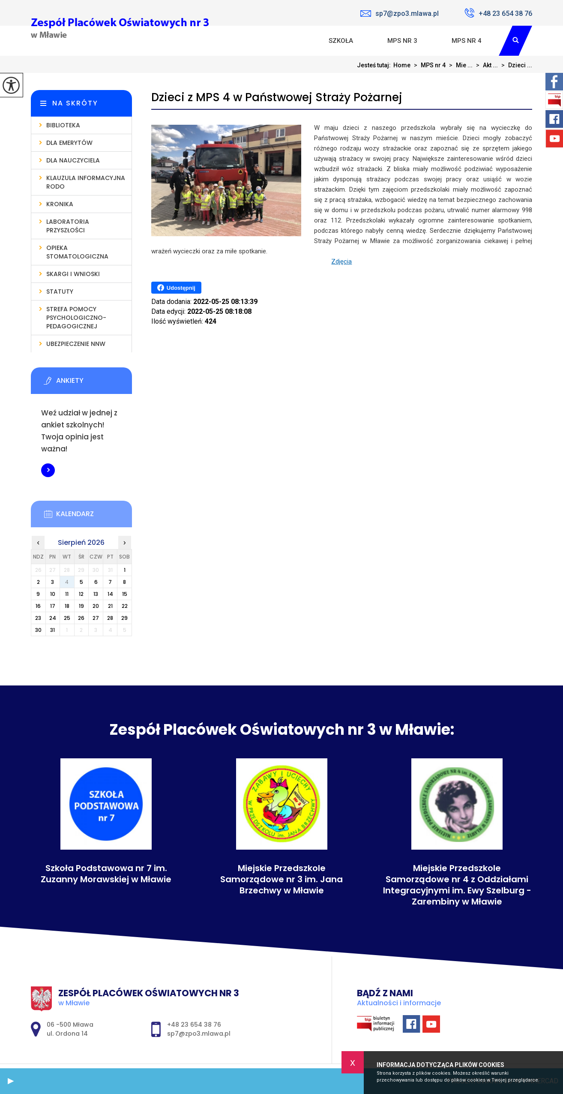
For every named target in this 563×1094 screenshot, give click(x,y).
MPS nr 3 (402, 41)
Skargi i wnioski (73, 274)
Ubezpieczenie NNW (75, 344)
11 (67, 594)
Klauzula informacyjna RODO (85, 182)
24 (52, 618)
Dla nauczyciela (73, 160)
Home (401, 65)
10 (52, 594)
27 (96, 618)
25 (67, 618)
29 (124, 618)
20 (96, 606)
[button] (10, 1081)
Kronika (59, 204)
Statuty (59, 291)
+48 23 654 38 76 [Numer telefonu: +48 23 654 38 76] (194, 1024)
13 (95, 594)
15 (124, 594)
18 (67, 606)
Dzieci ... (515, 65)
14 (110, 594)
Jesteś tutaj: (375, 65)
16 (38, 606)
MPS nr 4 (467, 41)
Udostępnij (176, 287)
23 (38, 618)
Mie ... (459, 65)
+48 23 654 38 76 (498, 13)
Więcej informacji (48, 470)
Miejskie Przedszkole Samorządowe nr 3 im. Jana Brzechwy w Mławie (281, 879)
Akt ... (485, 65)
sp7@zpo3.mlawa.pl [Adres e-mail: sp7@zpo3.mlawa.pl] (199, 1033)
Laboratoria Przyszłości (67, 225)
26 (81, 618)
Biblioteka (63, 125)
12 (81, 594)
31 (52, 630)
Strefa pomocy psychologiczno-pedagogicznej (76, 318)
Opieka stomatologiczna (77, 252)
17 (52, 606)
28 (110, 618)
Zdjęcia (341, 261)
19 (81, 606)
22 (125, 606)
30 (38, 630)
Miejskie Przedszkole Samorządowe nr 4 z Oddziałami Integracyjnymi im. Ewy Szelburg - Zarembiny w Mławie (457, 885)
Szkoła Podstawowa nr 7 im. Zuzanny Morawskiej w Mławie (106, 874)
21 (110, 606)
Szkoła (341, 41)
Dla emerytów (69, 142)
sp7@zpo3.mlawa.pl (399, 13)
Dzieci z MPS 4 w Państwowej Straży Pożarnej (276, 97)
